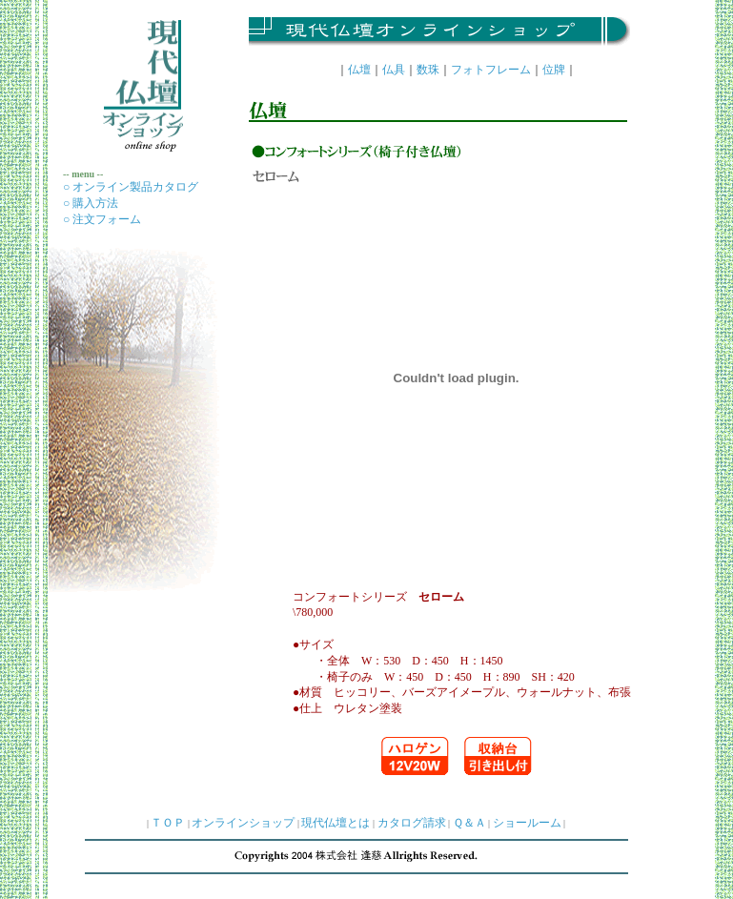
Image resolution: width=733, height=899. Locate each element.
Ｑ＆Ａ (469, 822)
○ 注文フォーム (102, 219)
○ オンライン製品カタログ (130, 187)
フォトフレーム (491, 69)
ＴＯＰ (168, 822)
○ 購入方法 (90, 203)
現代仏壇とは (335, 822)
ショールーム (527, 822)
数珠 (428, 69)
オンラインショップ (243, 822)
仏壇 (359, 69)
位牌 (553, 69)
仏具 (393, 69)
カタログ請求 (411, 822)
